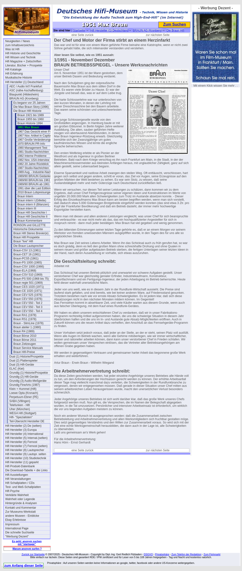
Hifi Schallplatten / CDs (20, 483)
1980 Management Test (32, 147)
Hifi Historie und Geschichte (22, 53)
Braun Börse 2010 (24, 336)
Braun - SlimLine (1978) (28, 323)
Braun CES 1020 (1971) (28, 286)
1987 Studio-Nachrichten (33, 168)
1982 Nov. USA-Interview (33, 160)
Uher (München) (19, 409)
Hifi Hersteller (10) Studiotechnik (25, 458)
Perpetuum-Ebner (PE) (23, 397)
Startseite (79, 30)
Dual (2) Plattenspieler (23, 360)
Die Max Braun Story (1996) (31, 107)
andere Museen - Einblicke (22, 515)
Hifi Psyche (12, 491)
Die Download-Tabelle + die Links (26, 470)
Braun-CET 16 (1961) (27, 254)
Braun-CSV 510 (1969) (27, 274)
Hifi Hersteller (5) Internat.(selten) (26, 438)
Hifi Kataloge (13, 69)
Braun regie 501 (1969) (28, 282)
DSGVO (148, 554)
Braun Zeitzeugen (24, 344)
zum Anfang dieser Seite (23, 565)
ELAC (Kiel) (16, 368)
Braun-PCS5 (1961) (25, 258)
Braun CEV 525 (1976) (27, 295)
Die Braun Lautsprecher (28, 246)
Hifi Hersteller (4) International (24, 434)
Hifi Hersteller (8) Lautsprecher (24, 450)
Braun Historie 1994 (30, 123)
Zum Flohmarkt (212, 554)
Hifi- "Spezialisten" (21, 417)
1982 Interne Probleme (31, 156)
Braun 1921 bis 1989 (30, 115)
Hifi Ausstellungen (16, 475)
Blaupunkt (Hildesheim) (24, 94)
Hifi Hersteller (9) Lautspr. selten (25, 454)
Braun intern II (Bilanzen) (33, 204)
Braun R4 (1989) (24, 331)
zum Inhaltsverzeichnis (19, 45)
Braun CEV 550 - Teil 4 (27, 311)
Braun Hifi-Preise (24, 352)
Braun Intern (25, 196)
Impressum (12, 524)
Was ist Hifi (12, 49)
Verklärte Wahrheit (17, 495)
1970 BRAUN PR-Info (31, 143)
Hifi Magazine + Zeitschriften (23, 61)
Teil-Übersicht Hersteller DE (26, 421)
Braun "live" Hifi (23, 241)
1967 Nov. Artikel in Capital (34, 135)
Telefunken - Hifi (19, 405)
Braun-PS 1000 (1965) (27, 262)
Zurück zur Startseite (33, 554)
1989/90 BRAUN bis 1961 (33, 180)
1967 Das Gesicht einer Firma (36, 131)
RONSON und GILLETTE (29, 225)
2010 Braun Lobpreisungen (34, 192)
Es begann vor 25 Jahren (29, 102)
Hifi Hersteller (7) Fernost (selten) (26, 446)
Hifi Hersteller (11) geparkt (22, 462)
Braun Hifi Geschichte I (32, 212)
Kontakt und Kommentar (20, 507)
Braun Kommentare (29, 220)
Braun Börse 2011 (24, 340)
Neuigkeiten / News (17, 41)
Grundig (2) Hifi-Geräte (23, 376)
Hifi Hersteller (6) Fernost (21, 442)
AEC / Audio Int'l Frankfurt (25, 86)
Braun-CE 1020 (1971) (27, 291)
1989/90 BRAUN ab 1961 (33, 184)
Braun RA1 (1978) (24, 315)
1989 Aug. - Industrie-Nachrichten (38, 172)
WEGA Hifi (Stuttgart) (22, 413)
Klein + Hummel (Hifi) (22, 389)
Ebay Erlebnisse (15, 519)
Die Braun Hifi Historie (27, 111)
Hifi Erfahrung (14, 73)
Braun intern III (26, 208)
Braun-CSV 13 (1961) (27, 250)
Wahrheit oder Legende (20, 499)
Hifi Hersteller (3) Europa (21, 430)
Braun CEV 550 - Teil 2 (27, 303)
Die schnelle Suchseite (19, 532)
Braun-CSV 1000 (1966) (28, 266)
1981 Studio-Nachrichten (33, 152)
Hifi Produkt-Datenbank (20, 466)
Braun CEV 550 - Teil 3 (27, 307)
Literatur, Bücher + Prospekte (23, 65)
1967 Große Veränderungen (35, 139)
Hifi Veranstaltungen (18, 479)
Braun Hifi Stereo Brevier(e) (30, 233)
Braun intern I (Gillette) (31, 200)
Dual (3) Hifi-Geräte (21, 364)
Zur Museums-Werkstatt (20, 511)
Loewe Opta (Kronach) (23, 393)
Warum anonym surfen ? (27, 548)
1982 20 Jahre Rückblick (33, 164)
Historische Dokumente (28, 229)
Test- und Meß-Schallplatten (23, 487)
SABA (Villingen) (19, 401)
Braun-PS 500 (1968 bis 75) (31, 278)
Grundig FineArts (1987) (24, 385)
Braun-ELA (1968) (24, 270)
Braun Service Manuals (28, 348)
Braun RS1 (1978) (24, 319)
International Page (16, 528)
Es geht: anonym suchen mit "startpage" (26, 543)
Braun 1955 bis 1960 (30, 119)
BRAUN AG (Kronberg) (24, 98)
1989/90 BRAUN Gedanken (34, 176)
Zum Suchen (174, 24)
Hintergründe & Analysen (21, 503)
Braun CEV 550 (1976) (27, 299)
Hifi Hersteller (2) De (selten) (23, 425)
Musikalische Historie (18, 77)
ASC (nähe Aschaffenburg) (26, 90)
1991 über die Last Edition (33, 188)
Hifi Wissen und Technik (20, 57)
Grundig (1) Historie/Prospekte (28, 372)
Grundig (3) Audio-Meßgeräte (27, 380)
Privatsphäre (162, 554)
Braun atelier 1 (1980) (27, 327)
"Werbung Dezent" (17, 536)
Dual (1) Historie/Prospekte (26, 356)
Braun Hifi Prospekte (26, 237)
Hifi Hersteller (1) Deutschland (24, 82)
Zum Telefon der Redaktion (186, 554)
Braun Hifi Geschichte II (32, 216)
